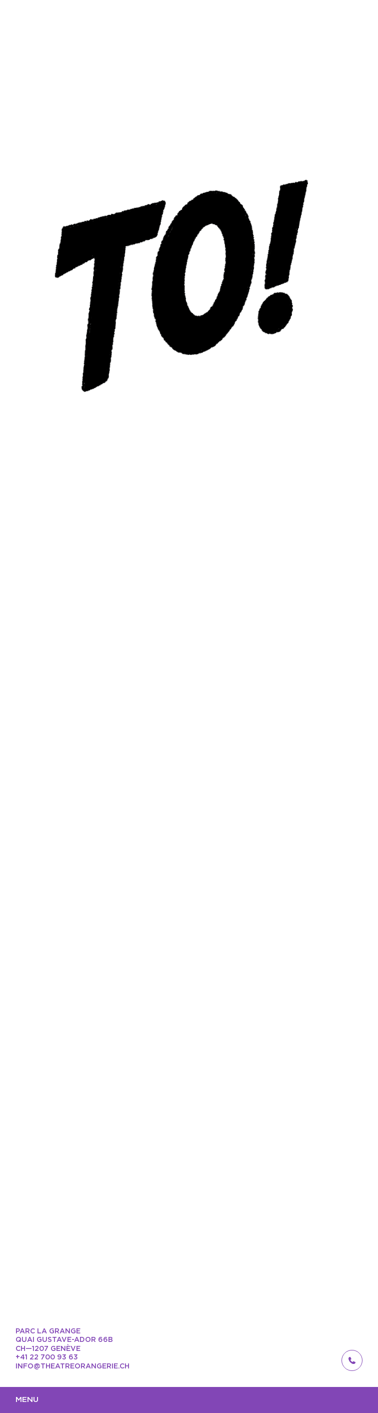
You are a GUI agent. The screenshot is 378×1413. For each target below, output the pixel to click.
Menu (27, 1399)
